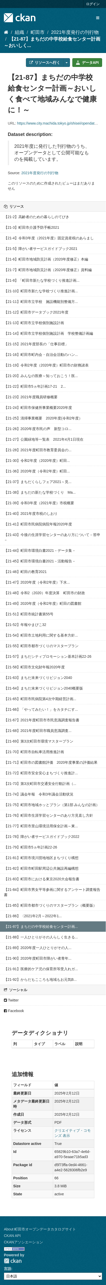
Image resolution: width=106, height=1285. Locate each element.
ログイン (93, 4)
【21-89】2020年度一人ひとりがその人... (38, 948)
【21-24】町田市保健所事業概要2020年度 (38, 408)
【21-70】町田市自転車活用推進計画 (34, 752)
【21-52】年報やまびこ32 (25, 625)
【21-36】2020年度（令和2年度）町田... (37, 471)
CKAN (13, 1261)
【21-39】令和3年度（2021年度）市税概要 (39, 503)
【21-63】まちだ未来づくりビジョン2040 (38, 678)
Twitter (11, 1000)
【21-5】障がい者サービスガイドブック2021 (40, 249)
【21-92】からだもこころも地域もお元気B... (40, 979)
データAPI (87, 62)
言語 (7, 1269)
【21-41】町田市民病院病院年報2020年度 (38, 524)
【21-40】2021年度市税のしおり (31, 513)
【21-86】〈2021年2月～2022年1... (33, 916)
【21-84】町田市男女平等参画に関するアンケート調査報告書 (52, 892)
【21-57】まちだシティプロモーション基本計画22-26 (47, 656)
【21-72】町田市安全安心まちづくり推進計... (41, 773)
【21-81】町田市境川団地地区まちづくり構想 (41, 858)
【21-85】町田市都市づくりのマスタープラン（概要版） (50, 905)
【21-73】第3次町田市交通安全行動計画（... (40, 784)
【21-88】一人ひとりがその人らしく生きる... (41, 937)
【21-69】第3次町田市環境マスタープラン (38, 741)
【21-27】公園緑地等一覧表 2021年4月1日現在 (43, 439)
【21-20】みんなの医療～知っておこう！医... (41, 376)
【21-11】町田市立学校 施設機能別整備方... (41, 302)
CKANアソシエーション (23, 1242)
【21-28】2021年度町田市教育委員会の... (38, 450)
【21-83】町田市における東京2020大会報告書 (41, 879)
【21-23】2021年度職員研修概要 (31, 397)
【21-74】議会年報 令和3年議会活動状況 (38, 794)
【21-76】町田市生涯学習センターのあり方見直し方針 (48, 815)
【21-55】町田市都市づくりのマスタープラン (41, 646)
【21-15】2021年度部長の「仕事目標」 (36, 344)
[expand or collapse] (97, 18)
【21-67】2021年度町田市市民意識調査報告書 (41, 720)
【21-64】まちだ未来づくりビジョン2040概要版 (43, 688)
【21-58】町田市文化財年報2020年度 (34, 667)
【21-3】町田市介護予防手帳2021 (31, 227)
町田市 (38, 32)
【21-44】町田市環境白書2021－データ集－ (40, 550)
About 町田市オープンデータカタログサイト (40, 1229)
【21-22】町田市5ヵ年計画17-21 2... (35, 386)
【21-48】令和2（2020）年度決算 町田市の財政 (44, 593)
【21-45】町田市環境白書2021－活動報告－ (40, 561)
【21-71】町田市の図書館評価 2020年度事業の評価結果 (50, 762)
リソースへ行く (44, 62)
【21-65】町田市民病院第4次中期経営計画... (40, 699)
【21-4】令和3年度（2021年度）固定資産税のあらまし (49, 238)
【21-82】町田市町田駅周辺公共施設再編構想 (41, 868)
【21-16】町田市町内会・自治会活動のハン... (41, 355)
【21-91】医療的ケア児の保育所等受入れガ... (41, 969)
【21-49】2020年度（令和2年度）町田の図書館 (42, 603)
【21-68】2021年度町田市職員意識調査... (38, 731)
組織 (19, 32)
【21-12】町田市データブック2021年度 (36, 312)
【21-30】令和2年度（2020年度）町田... (37, 460)
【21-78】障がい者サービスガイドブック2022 (41, 837)
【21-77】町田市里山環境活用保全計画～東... (41, 826)
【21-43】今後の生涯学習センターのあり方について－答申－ (52, 537)
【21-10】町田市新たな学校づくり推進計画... (41, 291)
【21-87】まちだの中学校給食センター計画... (41, 926)
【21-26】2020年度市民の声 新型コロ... (38, 429)
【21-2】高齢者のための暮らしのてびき (36, 217)
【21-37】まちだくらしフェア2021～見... (38, 482)
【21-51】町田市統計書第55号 (28, 614)
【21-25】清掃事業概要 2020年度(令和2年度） (43, 418)
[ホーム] (6, 32)
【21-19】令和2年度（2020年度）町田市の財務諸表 (46, 365)
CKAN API (12, 1236)
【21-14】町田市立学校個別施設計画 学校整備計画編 (48, 333)
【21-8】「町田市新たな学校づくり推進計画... (42, 280)
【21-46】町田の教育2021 (25, 572)
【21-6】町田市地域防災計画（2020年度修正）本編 (46, 259)
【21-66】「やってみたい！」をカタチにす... (41, 709)
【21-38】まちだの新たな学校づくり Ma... (40, 492)
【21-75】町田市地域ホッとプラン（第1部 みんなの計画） (52, 805)
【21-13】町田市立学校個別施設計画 (34, 323)
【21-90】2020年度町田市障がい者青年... (38, 958)
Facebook (14, 1011)
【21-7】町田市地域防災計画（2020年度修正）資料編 (48, 270)
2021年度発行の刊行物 (75, 32)
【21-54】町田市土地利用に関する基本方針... (41, 635)
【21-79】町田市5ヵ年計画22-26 (30, 847)
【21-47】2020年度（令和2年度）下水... (37, 582)
